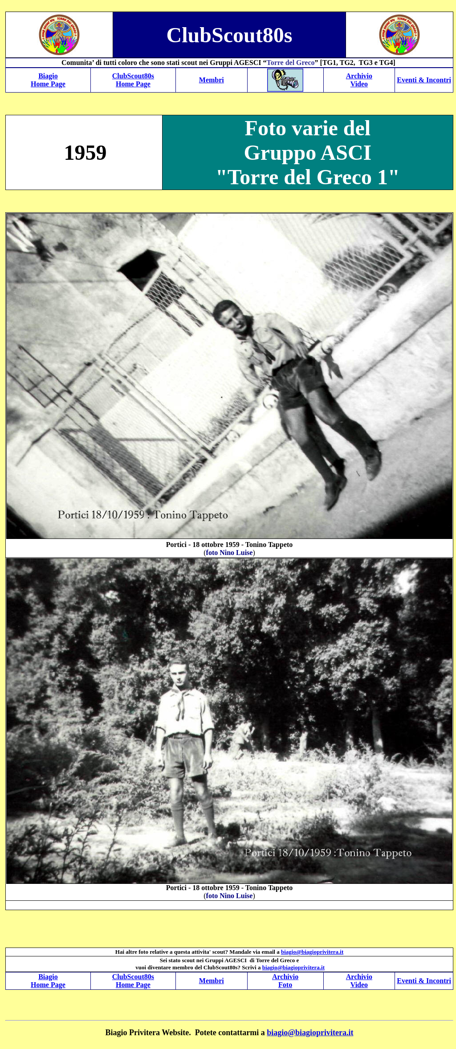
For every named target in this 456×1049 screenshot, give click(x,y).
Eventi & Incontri (424, 80)
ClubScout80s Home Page (133, 80)
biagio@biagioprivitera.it (310, 1032)
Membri (211, 80)
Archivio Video (359, 80)
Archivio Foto (285, 980)
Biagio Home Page (48, 80)
